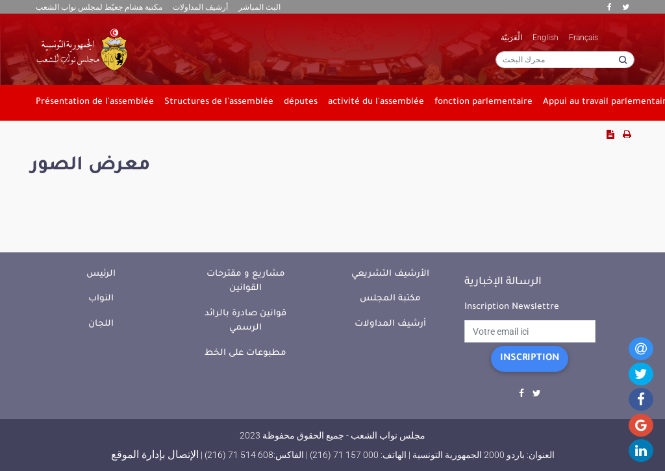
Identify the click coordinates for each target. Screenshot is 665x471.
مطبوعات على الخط (245, 353)
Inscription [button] (529, 359)
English (545, 37)
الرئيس (101, 274)
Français (583, 37)
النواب (101, 299)
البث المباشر (259, 7)
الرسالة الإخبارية (503, 282)
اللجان (101, 324)
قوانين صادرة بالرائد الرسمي (245, 321)
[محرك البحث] (565, 59)
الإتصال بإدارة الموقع (155, 454)
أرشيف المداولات (200, 7)
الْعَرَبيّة (511, 37)
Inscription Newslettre (511, 307)
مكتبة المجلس (390, 299)
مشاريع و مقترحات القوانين (246, 281)
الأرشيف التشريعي (390, 274)
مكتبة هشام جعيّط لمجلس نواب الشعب (99, 7)
